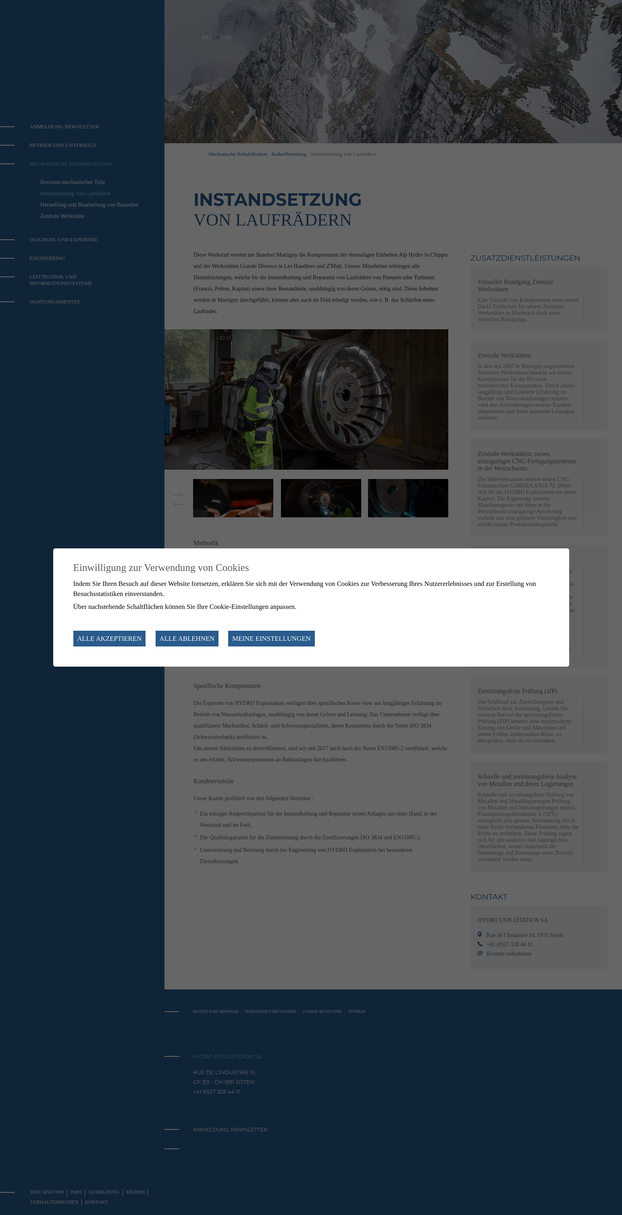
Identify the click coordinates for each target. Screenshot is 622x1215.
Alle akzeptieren (109, 638)
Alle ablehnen (187, 638)
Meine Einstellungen (271, 638)
